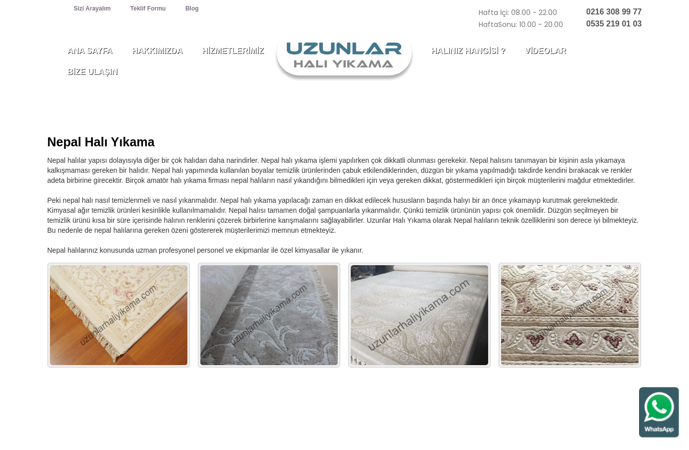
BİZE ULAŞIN (92, 71)
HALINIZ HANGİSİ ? (468, 50)
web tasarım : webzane (607, 434)
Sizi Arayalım (92, 8)
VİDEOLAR (545, 50)
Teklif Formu (148, 8)
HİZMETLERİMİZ (233, 50)
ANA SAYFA (89, 50)
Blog (192, 8)
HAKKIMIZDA (157, 50)
